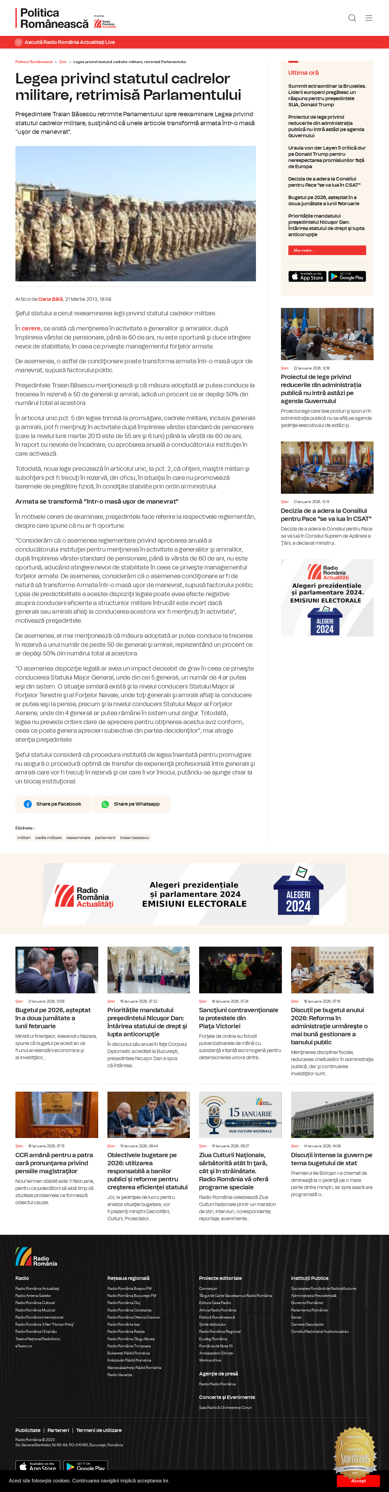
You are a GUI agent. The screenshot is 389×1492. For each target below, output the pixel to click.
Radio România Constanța (129, 1310)
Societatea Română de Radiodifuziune (323, 1288)
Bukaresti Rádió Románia (128, 1353)
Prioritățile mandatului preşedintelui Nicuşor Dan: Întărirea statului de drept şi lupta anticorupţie (327, 225)
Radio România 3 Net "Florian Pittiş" (44, 1324)
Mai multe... (304, 250)
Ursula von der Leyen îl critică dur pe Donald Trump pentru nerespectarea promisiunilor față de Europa (327, 157)
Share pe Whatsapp (137, 804)
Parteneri (58, 1430)
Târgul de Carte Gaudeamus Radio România (235, 1296)
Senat (296, 1317)
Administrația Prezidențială (314, 1296)
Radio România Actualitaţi (37, 1288)
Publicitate (27, 1430)
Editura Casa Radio (215, 1303)
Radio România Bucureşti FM (131, 1296)
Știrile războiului (212, 1324)
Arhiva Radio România (217, 1310)
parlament (105, 838)
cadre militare (48, 838)
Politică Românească (217, 1317)
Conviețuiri (208, 1288)
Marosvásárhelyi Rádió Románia (134, 1368)
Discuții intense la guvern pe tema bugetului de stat (332, 1141)
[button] (172, 1481)
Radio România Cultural (35, 1303)
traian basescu (134, 838)
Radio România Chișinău (36, 1331)
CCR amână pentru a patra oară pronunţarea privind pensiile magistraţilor (56, 1145)
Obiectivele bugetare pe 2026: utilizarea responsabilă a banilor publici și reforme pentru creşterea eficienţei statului (148, 1153)
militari (24, 838)
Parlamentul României (309, 1310)
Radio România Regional (220, 1331)
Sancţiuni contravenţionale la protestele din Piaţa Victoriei (240, 1004)
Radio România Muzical (35, 1310)
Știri (63, 62)
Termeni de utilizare (99, 1430)
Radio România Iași (123, 1324)
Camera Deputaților (307, 1324)
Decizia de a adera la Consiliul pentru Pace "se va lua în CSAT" (327, 182)
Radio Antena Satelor (33, 1296)
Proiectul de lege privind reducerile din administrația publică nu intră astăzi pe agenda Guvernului (327, 126)
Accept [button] (358, 1480)
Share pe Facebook (58, 804)
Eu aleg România (213, 1339)
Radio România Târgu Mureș (131, 1339)
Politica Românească (33, 62)
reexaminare (78, 838)
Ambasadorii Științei (216, 1353)
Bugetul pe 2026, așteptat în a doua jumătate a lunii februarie (327, 200)
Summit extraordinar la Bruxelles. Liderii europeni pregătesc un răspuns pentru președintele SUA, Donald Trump (327, 95)
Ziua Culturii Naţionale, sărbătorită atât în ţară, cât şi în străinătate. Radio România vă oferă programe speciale (240, 1153)
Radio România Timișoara (129, 1346)
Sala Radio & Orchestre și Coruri (225, 1407)
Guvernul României (307, 1303)
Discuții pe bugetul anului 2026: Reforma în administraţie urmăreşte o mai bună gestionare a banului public (332, 1012)
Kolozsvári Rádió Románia (129, 1360)
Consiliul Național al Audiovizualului (320, 1331)
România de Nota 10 (216, 1346)
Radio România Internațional (39, 1317)
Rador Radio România (217, 1384)
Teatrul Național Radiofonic (38, 1339)
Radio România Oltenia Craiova (133, 1317)
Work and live (210, 1360)
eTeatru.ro (23, 1346)
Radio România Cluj (123, 1303)
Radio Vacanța (119, 1375)
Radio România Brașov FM (129, 1288)
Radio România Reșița (126, 1331)
